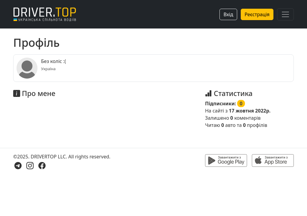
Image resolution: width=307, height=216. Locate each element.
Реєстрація (257, 14)
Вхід (228, 14)
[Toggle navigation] (285, 14)
